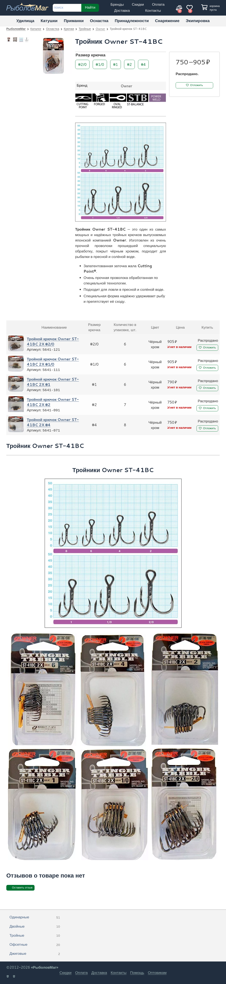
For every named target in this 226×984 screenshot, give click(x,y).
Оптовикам (157, 972)
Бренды (117, 4)
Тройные (85, 29)
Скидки (138, 4)
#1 (115, 64)
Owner (100, 29)
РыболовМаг (16, 29)
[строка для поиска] (67, 8)
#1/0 (100, 64)
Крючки (69, 29)
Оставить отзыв (22, 887)
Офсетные (34, 945)
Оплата (158, 4)
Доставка (122, 10)
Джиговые (34, 954)
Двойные (34, 927)
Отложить (196, 85)
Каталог (35, 29)
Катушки (49, 20)
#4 (143, 64)
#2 (129, 64)
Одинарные (34, 917)
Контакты (153, 10)
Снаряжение (167, 20)
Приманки (74, 20)
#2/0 (82, 64)
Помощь (137, 972)
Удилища (25, 20)
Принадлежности (132, 20)
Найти (90, 7)
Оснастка (99, 20)
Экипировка (198, 20)
